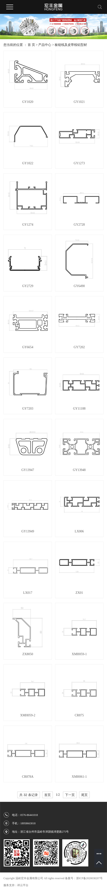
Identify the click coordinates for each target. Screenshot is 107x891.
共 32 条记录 (28, 795)
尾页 (84, 795)
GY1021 (79, 102)
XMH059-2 (27, 715)
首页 (47, 795)
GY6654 (27, 347)
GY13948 (79, 470)
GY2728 (79, 224)
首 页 (31, 45)
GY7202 (79, 347)
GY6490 (79, 286)
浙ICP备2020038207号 (89, 878)
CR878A (27, 776)
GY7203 (27, 408)
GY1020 (27, 102)
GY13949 (27, 531)
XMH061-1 (79, 776)
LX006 (79, 531)
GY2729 (27, 286)
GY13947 (27, 470)
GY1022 (27, 163)
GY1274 (27, 224)
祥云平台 (22, 885)
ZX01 (79, 592)
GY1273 (79, 163)
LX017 (27, 592)
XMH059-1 (79, 654)
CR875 (79, 715)
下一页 (70, 795)
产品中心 (44, 45)
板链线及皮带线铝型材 (71, 45)
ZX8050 (27, 654)
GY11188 (79, 408)
